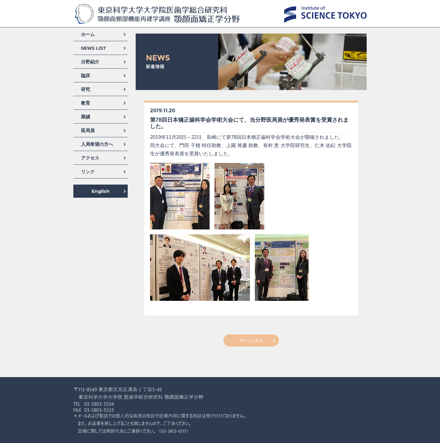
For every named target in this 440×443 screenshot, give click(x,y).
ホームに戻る (251, 340)
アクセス (90, 157)
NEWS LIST (93, 48)
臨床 (85, 75)
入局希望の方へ (97, 144)
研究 (85, 89)
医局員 (88, 130)
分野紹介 (90, 61)
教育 (85, 103)
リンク (88, 171)
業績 (85, 116)
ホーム (88, 34)
